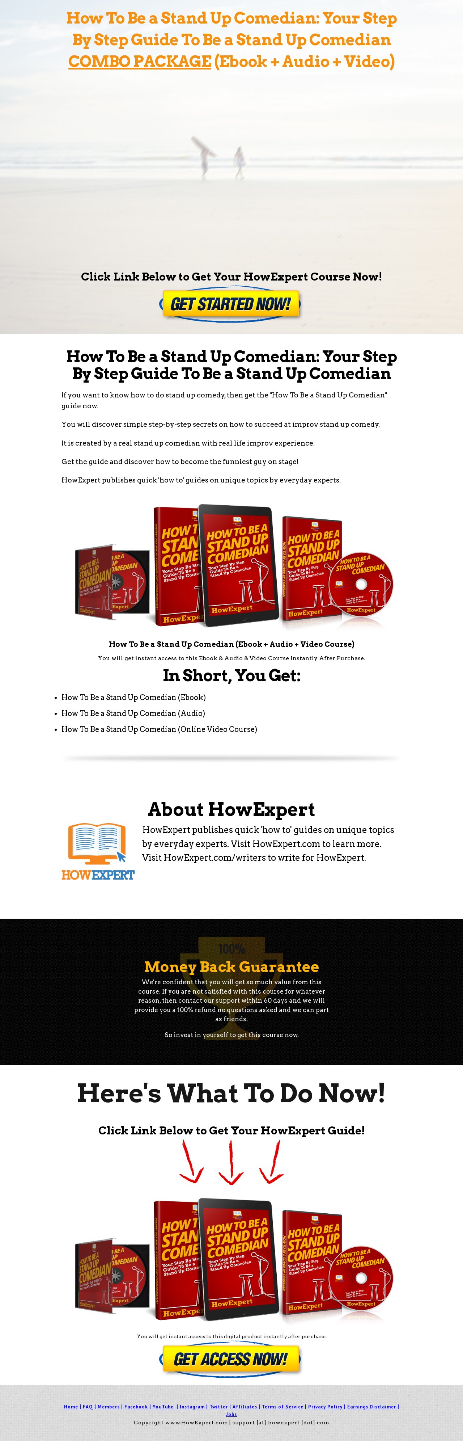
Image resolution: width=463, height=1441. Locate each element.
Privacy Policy (325, 1407)
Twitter (218, 1407)
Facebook (136, 1407)
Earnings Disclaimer (371, 1407)
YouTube (163, 1407)
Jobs (231, 1414)
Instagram (192, 1407)
